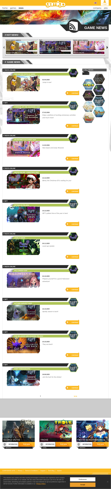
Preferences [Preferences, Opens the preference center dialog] (83, 480)
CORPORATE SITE (8, 470)
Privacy (20, 470)
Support (42, 470)
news (21, 8)
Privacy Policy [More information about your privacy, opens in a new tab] (41, 484)
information (13, 444)
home (5, 8)
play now (26, 444)
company (97, 8)
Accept (82, 485)
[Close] (107, 482)
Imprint (59, 470)
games (13, 8)
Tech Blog (51, 470)
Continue (75, 93)
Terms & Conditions (31, 470)
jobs (106, 8)
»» (75, 396)
